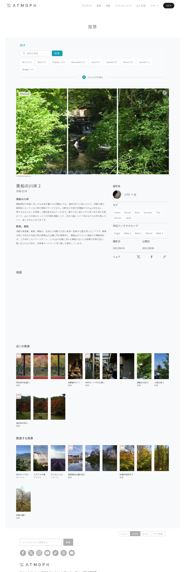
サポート (151, 5)
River (121, 61)
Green (117, 204)
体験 (104, 5)
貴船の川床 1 (142, 374)
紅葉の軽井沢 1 (126, 466)
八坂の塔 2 (159, 374)
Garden (105, 61)
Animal (136, 61)
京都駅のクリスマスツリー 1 (75, 374)
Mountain (74, 61)
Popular (56, 61)
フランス (55, 469)
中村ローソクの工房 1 (94, 374)
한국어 (144, 526)
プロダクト (83, 5)
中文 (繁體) (157, 526)
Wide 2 (127, 225)
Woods (117, 210)
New (40, 61)
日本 (24, 183)
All (26, 61)
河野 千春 (130, 187)
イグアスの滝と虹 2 (40, 466)
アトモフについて (119, 5)
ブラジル (37, 469)
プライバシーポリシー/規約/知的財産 (80, 564)
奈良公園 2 (21, 507)
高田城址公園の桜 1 (76, 466)
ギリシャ (20, 469)
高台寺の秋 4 (21, 415)
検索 (57, 53)
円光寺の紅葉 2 (22, 374)
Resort (127, 204)
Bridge (152, 61)
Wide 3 (138, 225)
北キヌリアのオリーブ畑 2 (23, 466)
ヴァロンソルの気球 (58, 466)
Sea (90, 61)
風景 (95, 5)
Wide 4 (148, 225)
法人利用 (137, 5)
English (121, 526)
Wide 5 (159, 225)
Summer (148, 204)
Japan (128, 210)
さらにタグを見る (92, 69)
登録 (68, 534)
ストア (167, 5)
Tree (158, 204)
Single (117, 225)
